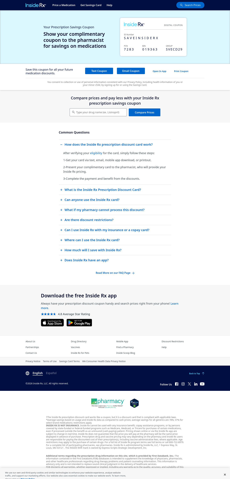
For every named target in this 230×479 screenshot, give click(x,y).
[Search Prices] (190, 5)
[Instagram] (183, 384)
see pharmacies (104, 445)
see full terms (154, 442)
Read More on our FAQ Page (115, 273)
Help (109, 5)
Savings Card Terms (69, 361)
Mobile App (122, 341)
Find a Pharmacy (125, 347)
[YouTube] (202, 384)
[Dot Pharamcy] (108, 403)
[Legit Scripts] (134, 403)
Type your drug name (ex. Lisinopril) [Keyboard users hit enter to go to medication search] (97, 112)
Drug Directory (78, 341)
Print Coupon (181, 71)
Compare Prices (144, 112)
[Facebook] (176, 384)
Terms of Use (50, 361)
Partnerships (32, 347)
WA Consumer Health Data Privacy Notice (104, 361)
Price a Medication (63, 5)
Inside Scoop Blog (125, 352)
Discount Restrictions (173, 341)
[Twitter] (189, 384)
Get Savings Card (91, 5)
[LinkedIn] (196, 384)
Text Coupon (99, 71)
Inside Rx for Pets (80, 352)
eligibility (96, 153)
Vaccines (75, 347)
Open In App (159, 71)
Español (51, 373)
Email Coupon (130, 71)
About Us (30, 341)
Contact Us (31, 352)
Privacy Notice (33, 361)
